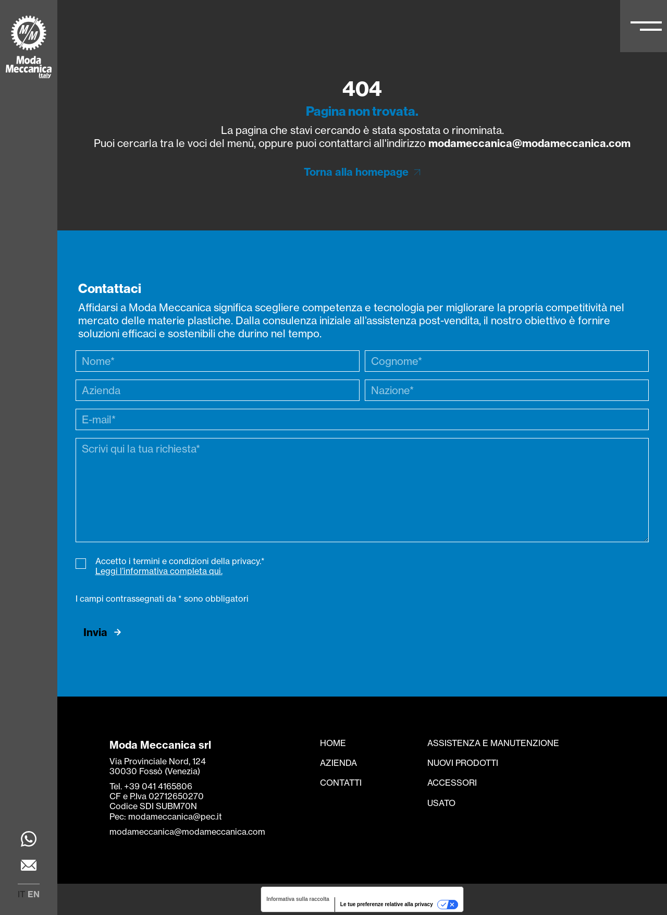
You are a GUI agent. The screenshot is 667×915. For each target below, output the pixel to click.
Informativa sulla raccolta (297, 899)
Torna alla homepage (356, 171)
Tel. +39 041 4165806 (150, 786)
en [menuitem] (34, 894)
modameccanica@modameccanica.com (529, 143)
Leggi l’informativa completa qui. (159, 571)
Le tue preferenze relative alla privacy (386, 904)
